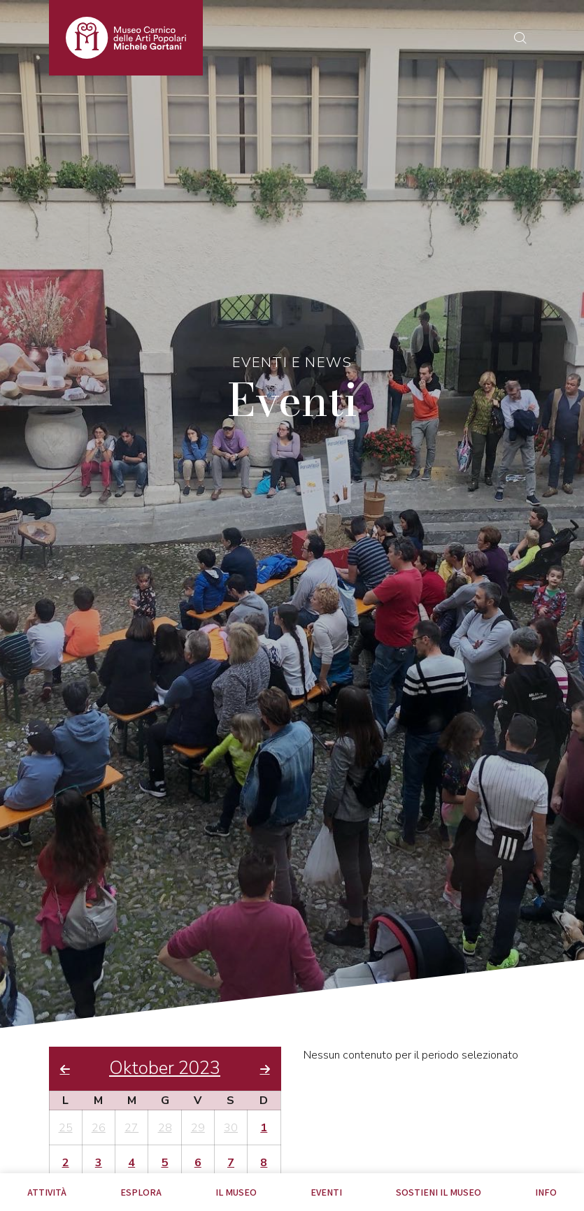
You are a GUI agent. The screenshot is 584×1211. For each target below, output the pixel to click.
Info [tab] (546, 1192)
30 (231, 1127)
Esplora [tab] (141, 1192)
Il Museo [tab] (236, 1192)
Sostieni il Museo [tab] (438, 1192)
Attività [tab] (46, 1192)
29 (198, 1127)
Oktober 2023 (164, 1069)
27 (131, 1127)
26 (99, 1127)
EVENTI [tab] (326, 1192)
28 (165, 1127)
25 (66, 1127)
